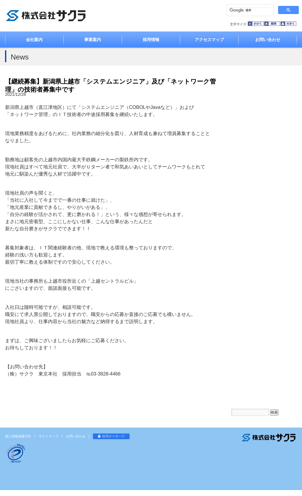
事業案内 (92, 39)
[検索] (250, 10)
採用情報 (151, 39)
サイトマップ (48, 436)
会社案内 (34, 39)
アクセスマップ (209, 39)
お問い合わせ (267, 39)
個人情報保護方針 (18, 436)
